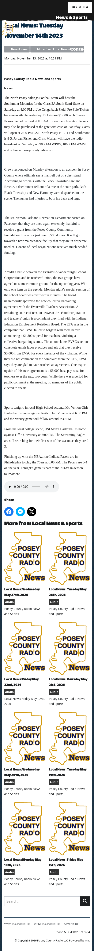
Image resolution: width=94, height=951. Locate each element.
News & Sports (72, 18)
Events (80, 28)
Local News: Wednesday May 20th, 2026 (24, 745)
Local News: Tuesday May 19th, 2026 (69, 745)
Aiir (87, 940)
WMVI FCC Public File (17, 924)
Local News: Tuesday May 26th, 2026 (69, 565)
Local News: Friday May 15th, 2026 (69, 835)
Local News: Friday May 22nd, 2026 (24, 655)
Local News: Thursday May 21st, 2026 (69, 655)
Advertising (75, 39)
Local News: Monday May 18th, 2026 (24, 835)
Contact (79, 50)
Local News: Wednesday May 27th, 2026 (24, 565)
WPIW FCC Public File (47, 924)
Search (85, 901)
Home (81, 7)
